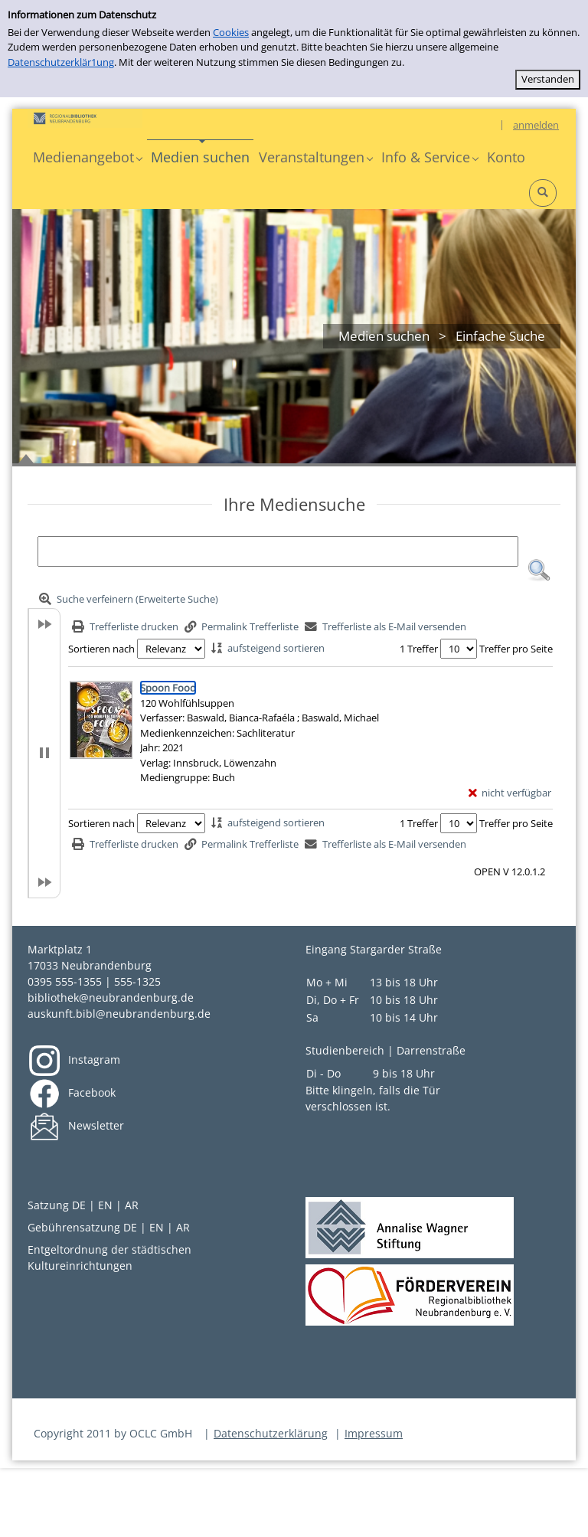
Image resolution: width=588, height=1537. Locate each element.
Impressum (374, 1433)
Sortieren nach (101, 649)
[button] (87, 157)
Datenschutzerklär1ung (61, 62)
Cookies (231, 32)
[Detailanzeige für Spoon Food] (168, 688)
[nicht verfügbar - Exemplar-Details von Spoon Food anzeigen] (510, 793)
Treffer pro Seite (516, 649)
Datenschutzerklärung (271, 1433)
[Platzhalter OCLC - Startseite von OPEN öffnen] (85, 118)
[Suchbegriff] (278, 551)
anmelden (536, 125)
